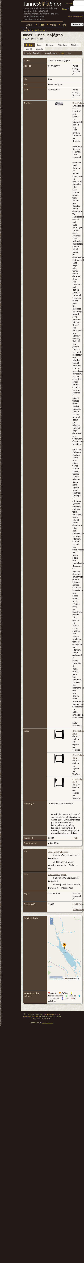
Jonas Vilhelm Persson (58, 852)
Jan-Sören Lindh (47, 1023)
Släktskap (62, 45)
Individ (29, 45)
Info (64, 24)
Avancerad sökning (75, 16)
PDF (69, 53)
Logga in (29, 25)
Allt (62, 53)
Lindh (74, 838)
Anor (39, 45)
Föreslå (39, 49)
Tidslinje (75, 45)
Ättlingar (50, 45)
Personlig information (32, 53)
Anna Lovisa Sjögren (57, 874)
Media (53, 24)
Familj (29, 49)
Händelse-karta (51, 53)
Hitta (41, 24)
